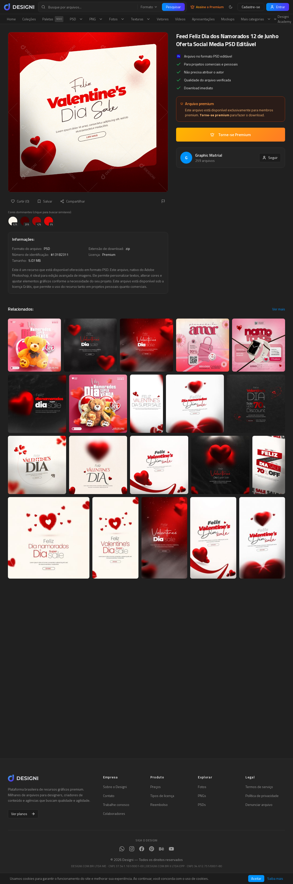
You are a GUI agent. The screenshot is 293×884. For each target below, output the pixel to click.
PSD (76, 19)
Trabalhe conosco (116, 804)
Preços (155, 786)
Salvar (44, 201)
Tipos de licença (162, 795)
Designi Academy (283, 19)
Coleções (29, 19)
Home (11, 19)
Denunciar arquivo (258, 804)
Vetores (163, 19)
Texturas (140, 19)
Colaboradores (114, 813)
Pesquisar (173, 6)
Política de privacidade (262, 795)
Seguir (270, 157)
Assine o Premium (207, 6)
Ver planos (23, 813)
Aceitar (256, 878)
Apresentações (203, 19)
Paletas (52, 19)
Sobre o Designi (115, 786)
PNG (96, 19)
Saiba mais (275, 878)
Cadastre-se (251, 6)
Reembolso (159, 804)
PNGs (202, 795)
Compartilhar (72, 201)
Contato (108, 795)
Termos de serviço (259, 786)
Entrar (277, 6)
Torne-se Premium (230, 135)
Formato (149, 6)
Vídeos (180, 19)
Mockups (228, 19)
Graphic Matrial (208, 155)
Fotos (117, 19)
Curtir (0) (20, 201)
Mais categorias (256, 19)
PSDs (202, 804)
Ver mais (278, 309)
